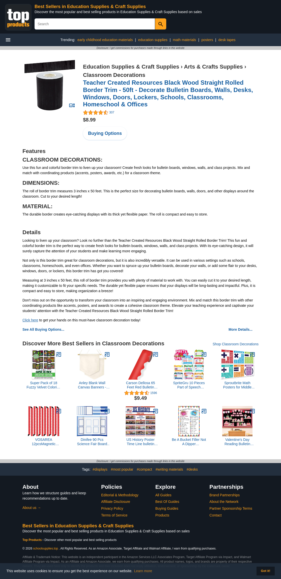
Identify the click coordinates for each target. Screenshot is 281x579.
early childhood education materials (105, 40)
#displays (100, 469)
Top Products (32, 540)
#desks (192, 469)
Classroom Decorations (114, 75)
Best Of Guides (167, 502)
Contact (215, 515)
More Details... (240, 329)
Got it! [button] (265, 571)
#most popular (122, 469)
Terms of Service (114, 515)
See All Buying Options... (43, 329)
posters (207, 40)
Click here (30, 320)
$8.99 (89, 120)
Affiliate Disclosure (115, 502)
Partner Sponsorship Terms (230, 508)
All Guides (163, 495)
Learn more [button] (143, 571)
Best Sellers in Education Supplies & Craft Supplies (90, 6)
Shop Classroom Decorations (236, 344)
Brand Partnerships (224, 495)
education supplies (152, 40)
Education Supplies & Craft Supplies (131, 67)
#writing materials (169, 469)
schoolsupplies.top (45, 548)
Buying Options (105, 133)
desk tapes (227, 40)
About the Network (223, 502)
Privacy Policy (112, 508)
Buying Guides (166, 508)
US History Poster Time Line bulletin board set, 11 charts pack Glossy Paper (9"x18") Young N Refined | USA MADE (140, 442)
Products (162, 515)
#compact (144, 469)
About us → (31, 508)
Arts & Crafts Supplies (213, 67)
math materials (184, 40)
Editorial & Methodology (119, 495)
